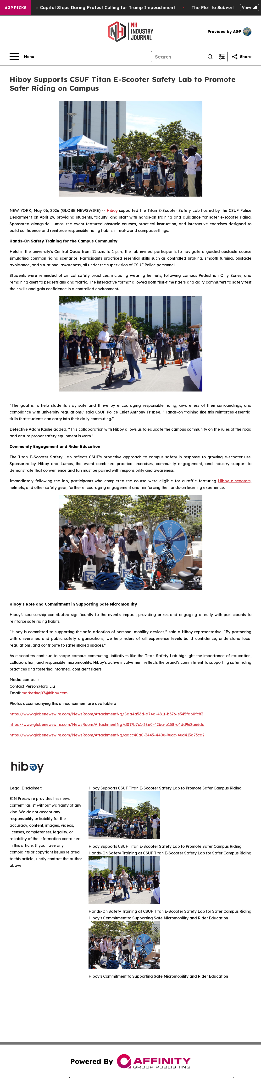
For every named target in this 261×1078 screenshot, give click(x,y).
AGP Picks (15, 7)
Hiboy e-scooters (234, 480)
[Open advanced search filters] (221, 56)
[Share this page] (241, 56)
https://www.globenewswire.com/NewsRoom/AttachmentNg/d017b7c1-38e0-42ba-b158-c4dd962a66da (107, 724)
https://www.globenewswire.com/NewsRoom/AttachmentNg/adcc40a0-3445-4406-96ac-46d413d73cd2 (107, 735)
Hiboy (112, 210)
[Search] (177, 56)
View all (249, 7)
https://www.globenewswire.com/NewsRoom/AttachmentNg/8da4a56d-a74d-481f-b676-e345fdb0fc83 (106, 714)
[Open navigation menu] (22, 56)
